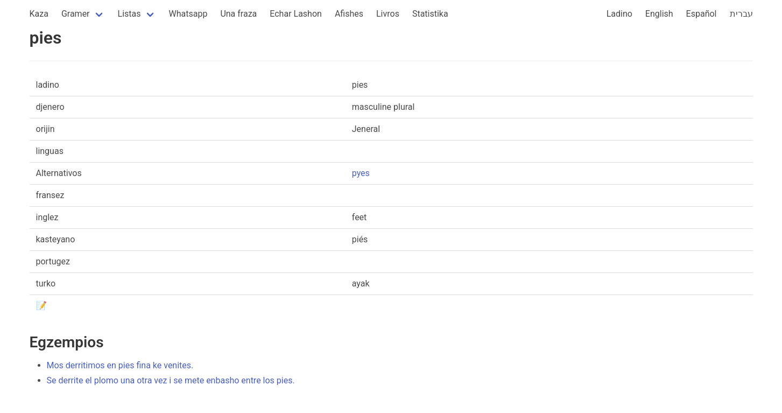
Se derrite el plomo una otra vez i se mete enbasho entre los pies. (171, 380)
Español (701, 14)
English (659, 14)
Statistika (430, 14)
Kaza (39, 14)
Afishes (349, 14)
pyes (361, 173)
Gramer (75, 14)
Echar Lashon (296, 14)
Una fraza (238, 14)
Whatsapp (188, 14)
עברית (741, 14)
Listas (129, 14)
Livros (387, 14)
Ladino (619, 14)
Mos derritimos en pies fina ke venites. (120, 365)
